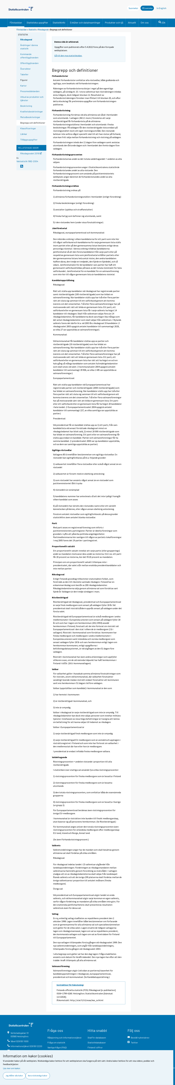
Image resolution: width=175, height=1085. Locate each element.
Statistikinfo (59, 22)
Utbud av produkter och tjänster (32, 98)
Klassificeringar (28, 128)
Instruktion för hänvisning (70, 984)
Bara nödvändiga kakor (37, 1075)
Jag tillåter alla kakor (14, 1075)
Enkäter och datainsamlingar (85, 22)
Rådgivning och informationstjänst (64, 1037)
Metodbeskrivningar (30, 117)
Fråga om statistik (56, 1042)
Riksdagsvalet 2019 (31, 153)
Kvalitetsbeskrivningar (31, 111)
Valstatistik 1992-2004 (27, 161)
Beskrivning (26, 105)
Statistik (32, 29)
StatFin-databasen (97, 1037)
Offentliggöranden (29, 63)
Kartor (23, 85)
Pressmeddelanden (30, 91)
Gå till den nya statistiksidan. (68, 55)
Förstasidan (16, 22)
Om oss (145, 22)
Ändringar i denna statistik (29, 47)
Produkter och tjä (114, 22)
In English (161, 8)
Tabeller (24, 74)
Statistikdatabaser (97, 1042)
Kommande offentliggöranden (29, 56)
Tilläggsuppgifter (28, 139)
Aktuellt (132, 22)
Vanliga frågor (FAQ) (56, 1047)
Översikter (25, 68)
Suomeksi (133, 8)
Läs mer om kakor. (11, 1068)
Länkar (23, 134)
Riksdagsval (43, 29)
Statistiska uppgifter (37, 22)
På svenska (147, 8)
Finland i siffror (95, 1047)
